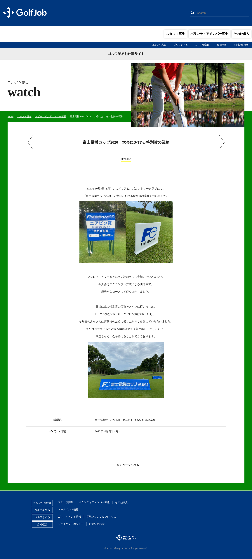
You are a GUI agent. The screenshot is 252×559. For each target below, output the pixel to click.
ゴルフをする (180, 44)
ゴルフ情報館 (202, 44)
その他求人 (241, 34)
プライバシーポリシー (71, 524)
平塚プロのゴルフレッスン (101, 516)
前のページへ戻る (128, 464)
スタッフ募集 (175, 34)
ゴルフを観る (24, 116)
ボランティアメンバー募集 (209, 34)
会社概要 (222, 44)
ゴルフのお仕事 (42, 503)
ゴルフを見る (159, 44)
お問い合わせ (241, 44)
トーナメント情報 (68, 509)
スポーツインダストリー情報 (50, 116)
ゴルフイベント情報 (69, 516)
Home (10, 116)
